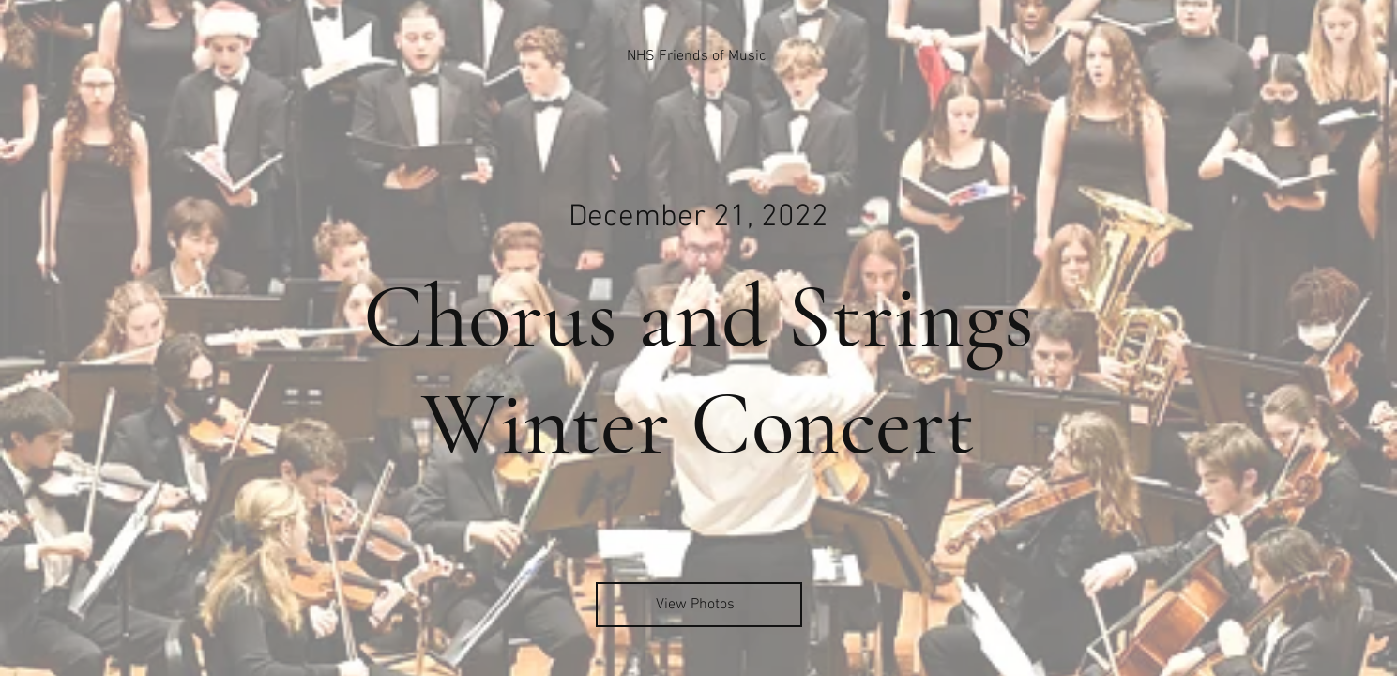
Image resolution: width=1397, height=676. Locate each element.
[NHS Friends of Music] (698, 56)
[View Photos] (699, 604)
